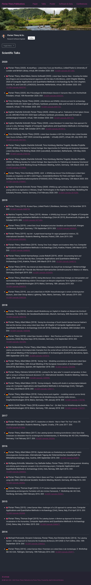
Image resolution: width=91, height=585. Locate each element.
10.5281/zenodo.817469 (16, 435)
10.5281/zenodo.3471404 (44, 223)
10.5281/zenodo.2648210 (67, 264)
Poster (52, 4)
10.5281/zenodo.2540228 (26, 300)
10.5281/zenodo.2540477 (51, 532)
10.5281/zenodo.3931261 (26, 140)
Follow (31, 38)
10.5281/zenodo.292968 (25, 521)
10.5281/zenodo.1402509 (66, 369)
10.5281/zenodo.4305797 (26, 88)
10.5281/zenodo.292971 (74, 559)
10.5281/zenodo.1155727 (17, 416)
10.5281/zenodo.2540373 (26, 289)
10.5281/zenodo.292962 (25, 490)
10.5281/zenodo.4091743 (65, 118)
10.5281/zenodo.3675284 (17, 195)
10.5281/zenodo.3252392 (17, 242)
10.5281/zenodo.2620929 (59, 275)
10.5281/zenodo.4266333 (65, 96)
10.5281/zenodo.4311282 (68, 71)
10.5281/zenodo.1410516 (55, 358)
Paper (35, 4)
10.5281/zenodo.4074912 (67, 129)
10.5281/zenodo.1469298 (21, 333)
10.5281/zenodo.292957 (70, 465)
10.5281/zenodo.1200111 (54, 391)
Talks (43, 4)
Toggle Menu (7, 45)
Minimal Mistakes (58, 580)
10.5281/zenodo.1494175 (26, 319)
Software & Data (66, 4)
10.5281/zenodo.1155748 (17, 405)
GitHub (6, 577)
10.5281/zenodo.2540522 (17, 479)
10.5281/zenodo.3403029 (75, 231)
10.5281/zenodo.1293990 (49, 380)
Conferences (82, 4)
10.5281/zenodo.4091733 (65, 107)
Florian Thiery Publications (13, 4)
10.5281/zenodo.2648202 (32, 253)
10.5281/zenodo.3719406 (32, 168)
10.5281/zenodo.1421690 (17, 344)
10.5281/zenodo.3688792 (21, 212)
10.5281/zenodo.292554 (56, 446)
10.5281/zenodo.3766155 (30, 154)
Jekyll (50, 580)
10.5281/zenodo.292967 (55, 501)
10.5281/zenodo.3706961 (26, 181)
